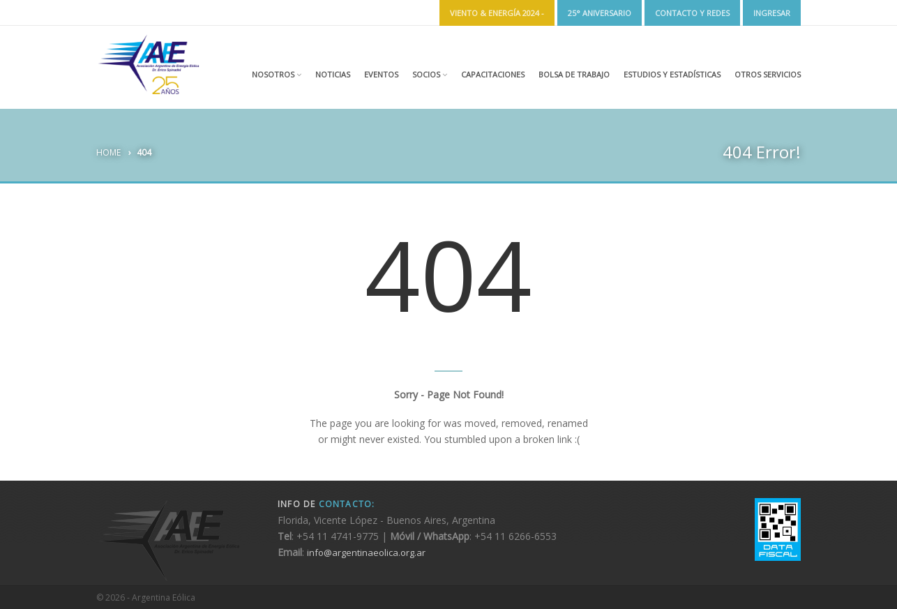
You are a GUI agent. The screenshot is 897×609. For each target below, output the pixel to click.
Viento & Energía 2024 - (497, 13)
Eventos (381, 74)
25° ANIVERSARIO (599, 13)
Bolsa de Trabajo (574, 74)
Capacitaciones (493, 74)
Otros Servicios (767, 74)
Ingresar (771, 13)
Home (108, 152)
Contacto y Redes (692, 13)
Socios (429, 74)
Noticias (332, 74)
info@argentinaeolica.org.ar (366, 552)
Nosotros (276, 74)
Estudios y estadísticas (672, 74)
